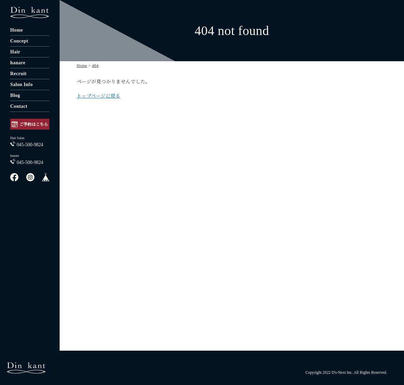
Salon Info (21, 84)
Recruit (18, 73)
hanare (17, 62)
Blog (15, 95)
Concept (19, 41)
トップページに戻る (99, 96)
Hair (15, 51)
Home (16, 30)
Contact (18, 106)
